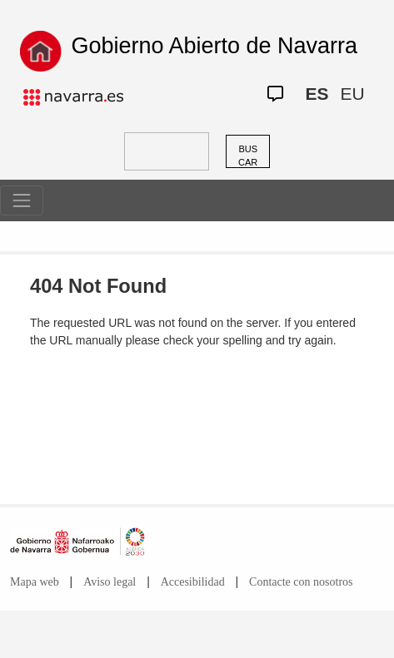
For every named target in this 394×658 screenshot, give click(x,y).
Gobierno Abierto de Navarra (214, 45)
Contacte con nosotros (300, 582)
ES (316, 93)
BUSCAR (247, 156)
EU (352, 93)
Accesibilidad (193, 582)
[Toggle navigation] (21, 200)
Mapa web (34, 582)
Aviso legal (109, 582)
